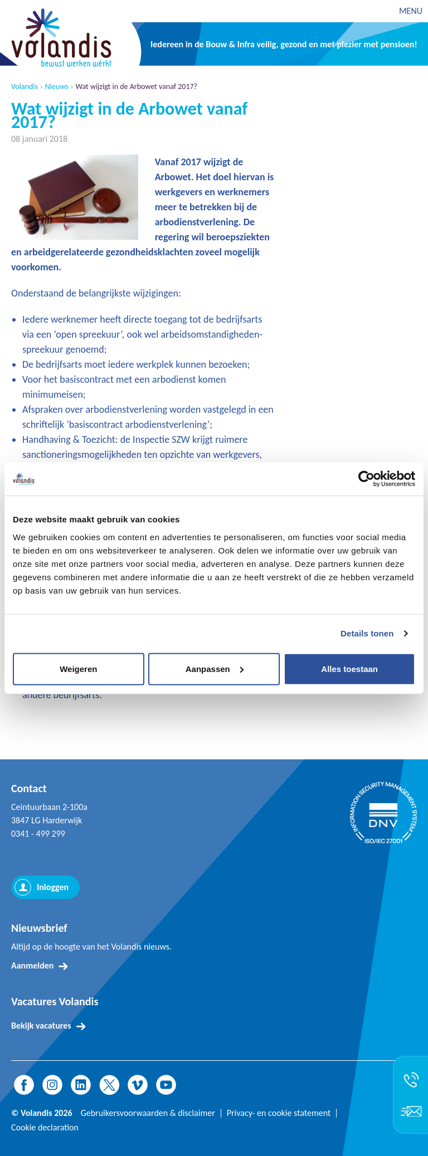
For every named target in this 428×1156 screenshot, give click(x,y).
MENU (410, 11)
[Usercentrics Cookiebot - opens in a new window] (366, 479)
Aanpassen (215, 668)
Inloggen (53, 887)
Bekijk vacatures (41, 1025)
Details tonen (367, 633)
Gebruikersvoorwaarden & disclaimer (148, 1113)
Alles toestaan (349, 668)
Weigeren (78, 668)
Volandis (24, 86)
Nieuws (57, 86)
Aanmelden (32, 965)
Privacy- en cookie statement (279, 1113)
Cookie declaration (45, 1127)
